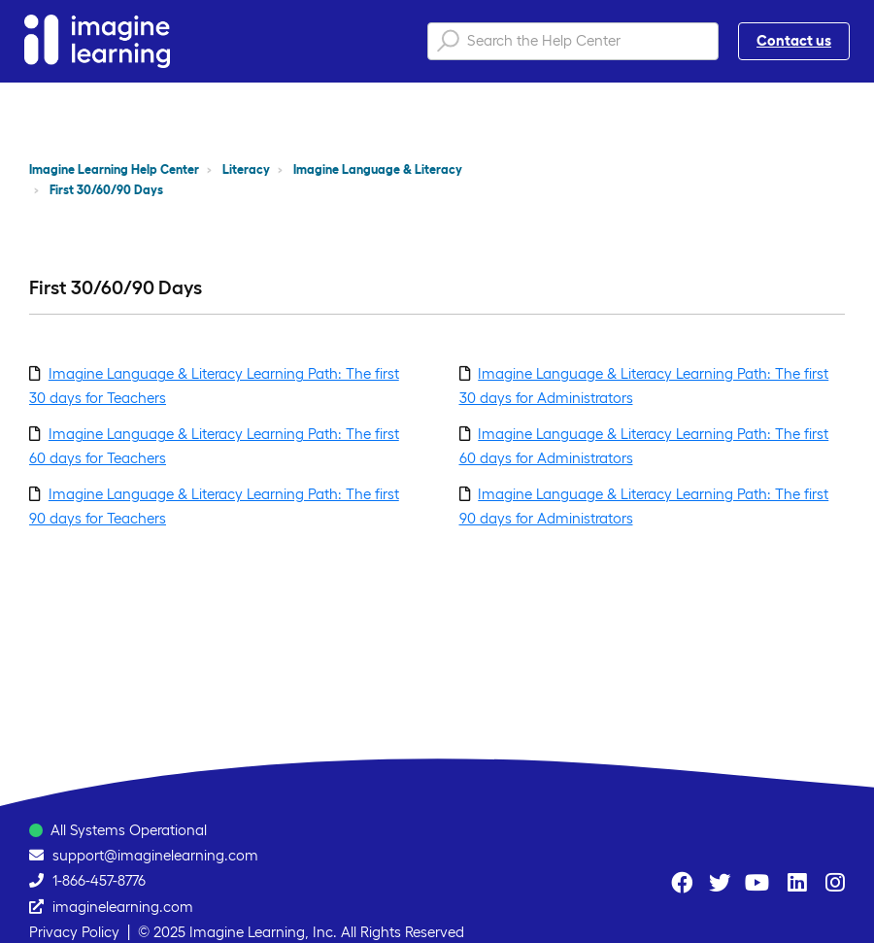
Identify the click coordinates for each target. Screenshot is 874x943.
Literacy (246, 169)
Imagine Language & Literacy (377, 169)
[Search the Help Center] (573, 41)
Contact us (793, 40)
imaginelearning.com (122, 906)
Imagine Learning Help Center (114, 169)
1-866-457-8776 (99, 880)
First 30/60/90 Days (106, 190)
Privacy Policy (74, 932)
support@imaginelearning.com (155, 855)
